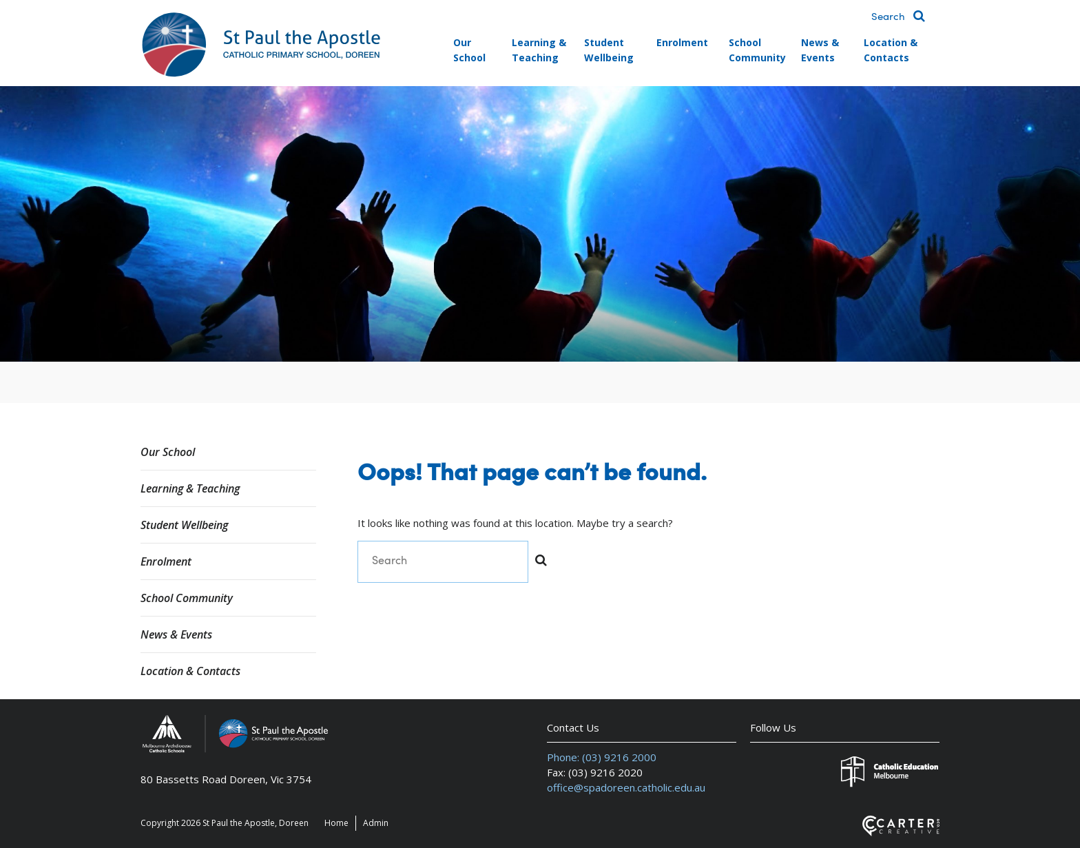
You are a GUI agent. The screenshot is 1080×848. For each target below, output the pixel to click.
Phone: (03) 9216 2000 (601, 757)
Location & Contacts (890, 50)
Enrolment (682, 42)
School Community (757, 50)
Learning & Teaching (539, 50)
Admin (375, 823)
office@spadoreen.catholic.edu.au (626, 787)
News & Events (820, 50)
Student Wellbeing (609, 50)
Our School (469, 50)
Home (336, 823)
